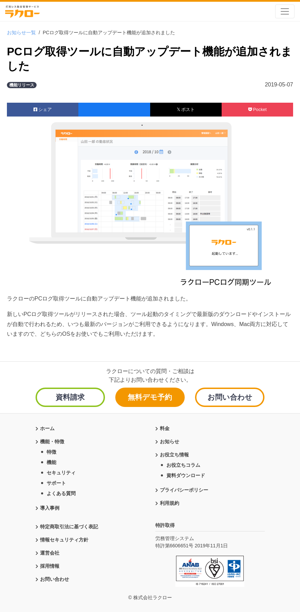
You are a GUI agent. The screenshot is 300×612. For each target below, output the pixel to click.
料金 (165, 427)
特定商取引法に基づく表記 (69, 526)
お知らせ (169, 441)
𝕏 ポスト (186, 109)
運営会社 (49, 552)
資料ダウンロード (185, 474)
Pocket (257, 109)
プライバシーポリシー (184, 489)
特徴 (51, 451)
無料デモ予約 (150, 397)
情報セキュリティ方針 (64, 539)
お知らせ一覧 (21, 32)
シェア (42, 109)
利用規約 (169, 502)
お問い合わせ (229, 397)
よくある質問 (61, 492)
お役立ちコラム (183, 464)
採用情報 (49, 565)
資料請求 (70, 397)
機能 (51, 461)
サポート (56, 482)
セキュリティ (61, 472)
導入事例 (49, 507)
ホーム (47, 427)
